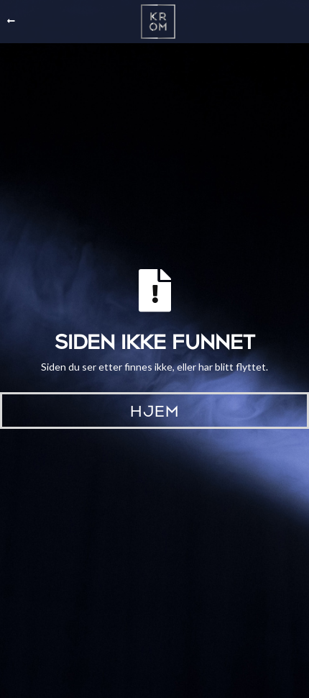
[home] (154, 21)
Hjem (155, 409)
